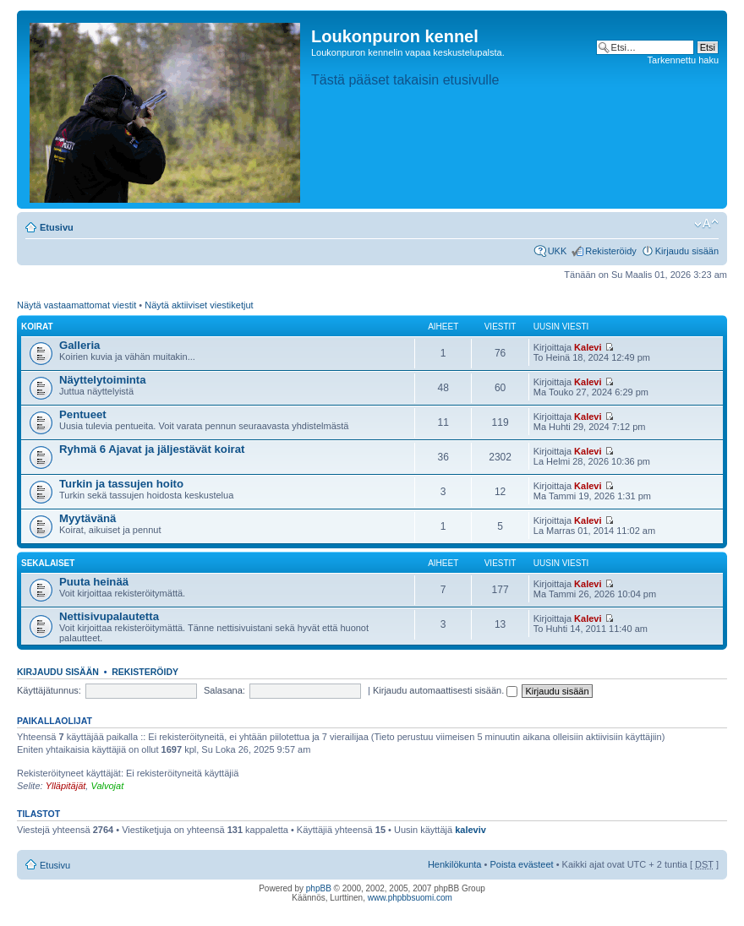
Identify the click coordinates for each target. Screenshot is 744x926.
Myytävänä (87, 518)
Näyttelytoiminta (102, 379)
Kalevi (587, 347)
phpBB (318, 888)
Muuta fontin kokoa (706, 224)
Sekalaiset (47, 563)
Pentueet (83, 414)
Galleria (79, 345)
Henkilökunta (455, 864)
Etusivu (57, 227)
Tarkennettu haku (683, 60)
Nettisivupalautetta (109, 616)
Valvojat (106, 786)
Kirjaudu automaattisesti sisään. (445, 690)
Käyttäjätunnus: (49, 690)
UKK (557, 251)
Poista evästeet (521, 864)
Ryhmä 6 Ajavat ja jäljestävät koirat (151, 449)
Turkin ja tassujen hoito (121, 483)
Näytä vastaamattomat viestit (76, 305)
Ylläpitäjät (66, 786)
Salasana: (224, 690)
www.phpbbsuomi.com (410, 897)
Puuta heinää (94, 581)
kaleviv (470, 830)
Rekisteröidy (611, 251)
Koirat (37, 326)
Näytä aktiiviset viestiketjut (199, 305)
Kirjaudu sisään (687, 251)
